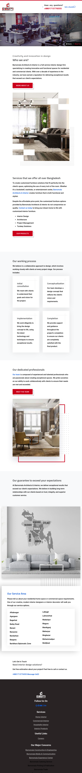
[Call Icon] (42, 7)
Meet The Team (22, 392)
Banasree (13, 632)
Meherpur (46, 632)
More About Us (22, 85)
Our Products (22, 233)
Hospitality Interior (41, 725)
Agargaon (14, 617)
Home (69, 44)
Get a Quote (70, 7)
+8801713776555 (53, 8)
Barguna (13, 640)
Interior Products (41, 729)
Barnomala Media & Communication (41, 754)
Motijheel (46, 643)
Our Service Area (16, 594)
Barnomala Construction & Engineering (41, 750)
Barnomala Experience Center (41, 758)
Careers (41, 739)
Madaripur (46, 620)
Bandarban (14, 636)
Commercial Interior (41, 721)
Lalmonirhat (47, 616)
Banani (12, 628)
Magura (45, 624)
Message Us (33, 674)
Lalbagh (45, 612)
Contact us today (25, 208)
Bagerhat (13, 620)
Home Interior (40, 717)
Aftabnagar (14, 613)
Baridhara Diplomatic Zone (20, 644)
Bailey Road (14, 624)
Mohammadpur (48, 639)
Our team (16, 375)
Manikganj (46, 628)
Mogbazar (46, 635)
